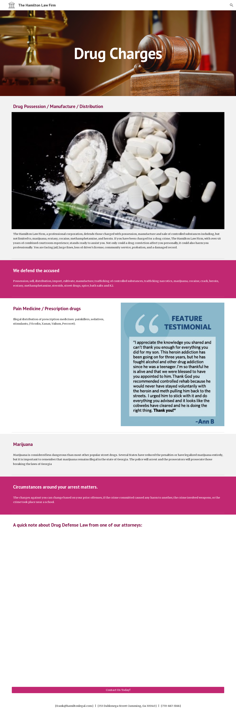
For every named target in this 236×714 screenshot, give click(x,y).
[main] (118, 53)
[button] (231, 5)
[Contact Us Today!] (118, 690)
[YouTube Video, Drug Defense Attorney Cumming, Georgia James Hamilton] (118, 604)
